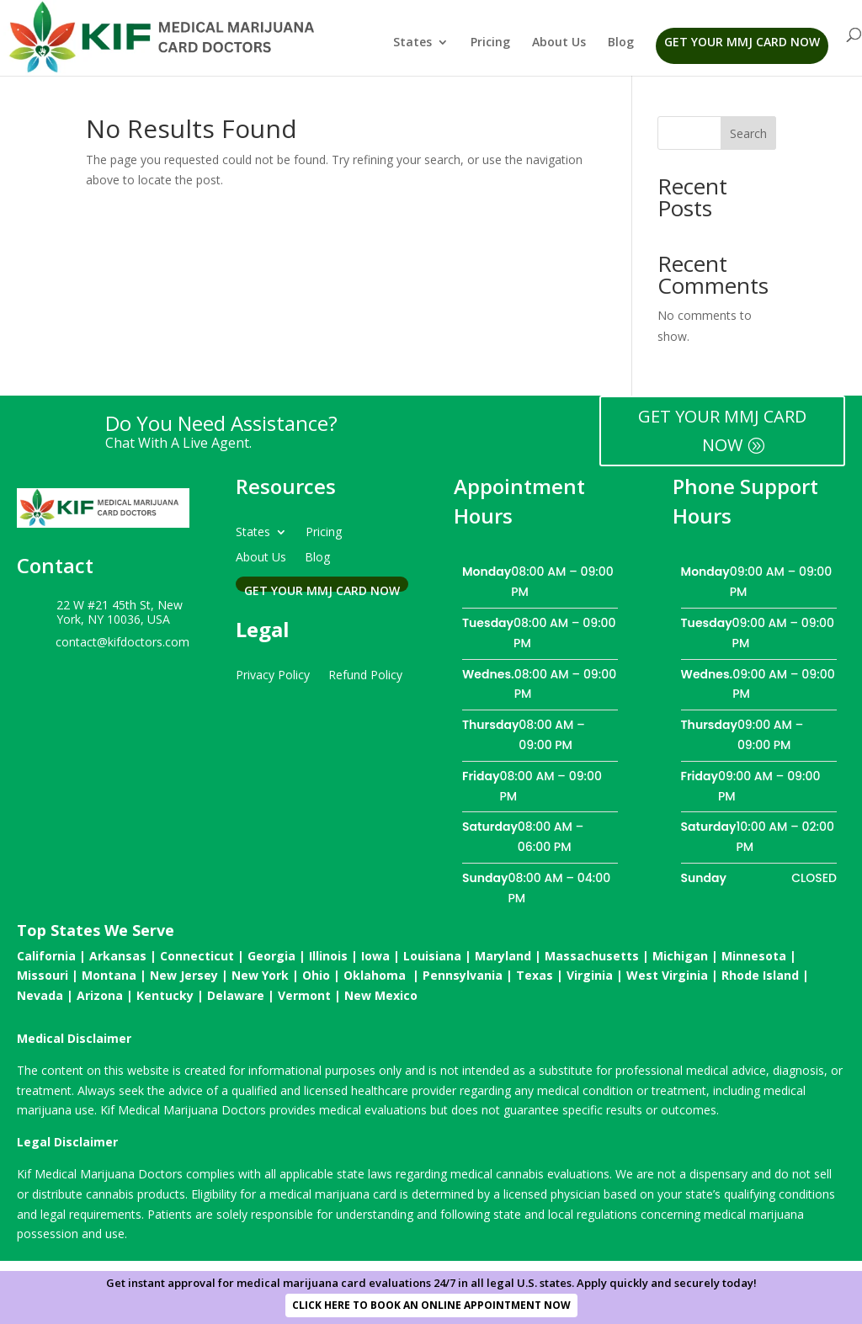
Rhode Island (760, 975)
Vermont (304, 995)
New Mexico (381, 995)
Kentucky (165, 995)
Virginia (590, 975)
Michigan (680, 956)
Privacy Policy (273, 674)
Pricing (490, 43)
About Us (559, 43)
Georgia (271, 956)
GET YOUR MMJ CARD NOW (722, 430)
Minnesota (753, 956)
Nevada (40, 995)
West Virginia (667, 975)
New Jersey (184, 975)
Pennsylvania (463, 975)
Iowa (375, 956)
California (46, 956)
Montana (109, 975)
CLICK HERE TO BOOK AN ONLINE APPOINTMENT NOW (431, 1305)
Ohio (316, 975)
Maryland (503, 956)
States (412, 43)
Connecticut (197, 956)
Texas (534, 975)
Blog (621, 43)
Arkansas (117, 956)
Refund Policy (365, 674)
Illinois (328, 956)
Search (748, 133)
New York (260, 975)
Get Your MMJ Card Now (742, 42)
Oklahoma (374, 975)
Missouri (42, 975)
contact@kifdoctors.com (122, 642)
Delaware (235, 995)
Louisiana (432, 956)
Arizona (100, 995)
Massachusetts (592, 956)
